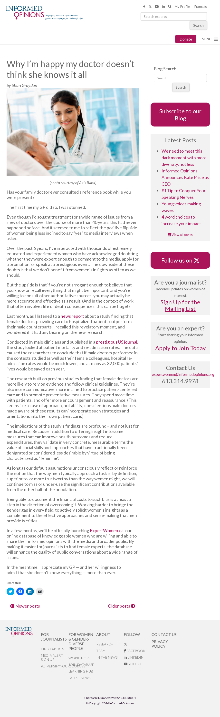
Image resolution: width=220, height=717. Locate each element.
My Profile (182, 6)
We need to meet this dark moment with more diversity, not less (184, 157)
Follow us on (180, 260)
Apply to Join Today (180, 348)
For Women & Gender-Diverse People (80, 641)
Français (200, 6)
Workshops (79, 658)
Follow (132, 634)
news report (72, 316)
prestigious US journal (116, 342)
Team (100, 651)
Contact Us (164, 634)
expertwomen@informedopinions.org (183, 374)
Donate (186, 39)
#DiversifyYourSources (55, 666)
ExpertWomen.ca (107, 530)
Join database (81, 665)
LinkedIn (133, 657)
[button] (206, 39)
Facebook (134, 651)
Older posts (121, 606)
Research (104, 644)
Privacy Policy (160, 643)
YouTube (134, 664)
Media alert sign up (52, 657)
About (103, 634)
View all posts (180, 234)
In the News (106, 657)
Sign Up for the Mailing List (180, 305)
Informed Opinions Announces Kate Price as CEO (185, 177)
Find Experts (52, 649)
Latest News (79, 678)
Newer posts (25, 606)
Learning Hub (80, 671)
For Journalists (54, 636)
